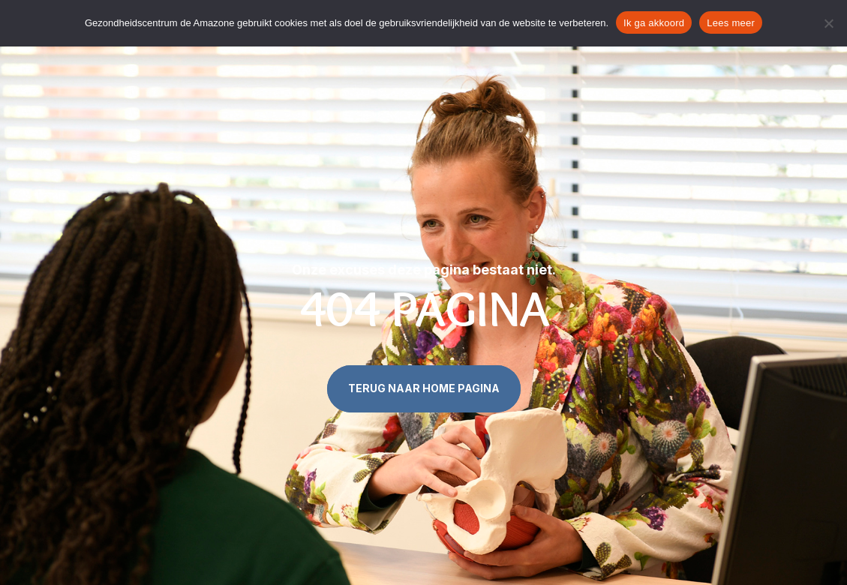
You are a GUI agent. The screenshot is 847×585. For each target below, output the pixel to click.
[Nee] (828, 23)
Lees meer (731, 22)
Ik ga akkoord (653, 22)
